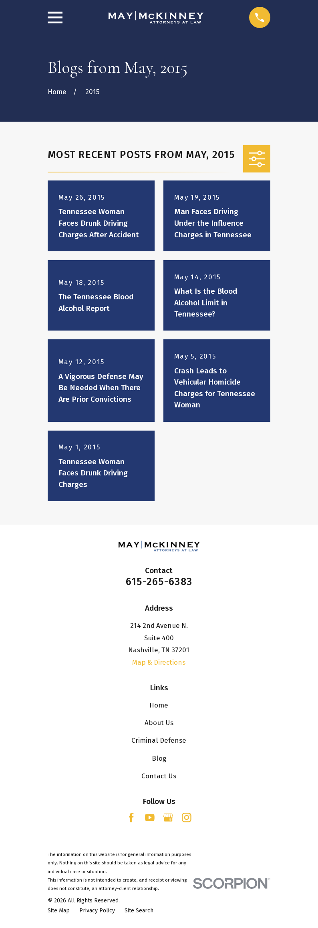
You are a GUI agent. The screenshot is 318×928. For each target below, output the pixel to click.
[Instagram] (186, 817)
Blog (159, 758)
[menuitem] (59, 911)
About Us (159, 723)
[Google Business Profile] (168, 817)
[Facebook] (131, 817)
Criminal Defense (158, 740)
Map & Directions (158, 662)
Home (158, 705)
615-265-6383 (159, 581)
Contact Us (158, 776)
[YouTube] (150, 817)
